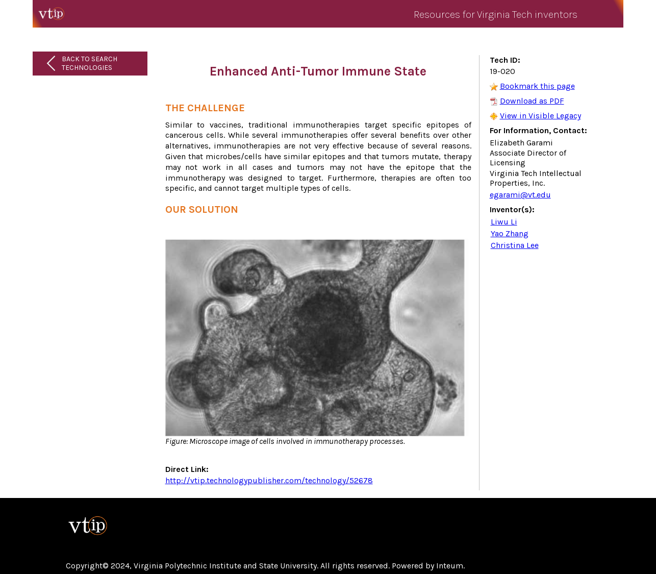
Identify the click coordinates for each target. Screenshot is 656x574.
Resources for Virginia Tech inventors (495, 14)
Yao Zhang (509, 233)
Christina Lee (515, 245)
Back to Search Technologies (89, 63)
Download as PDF (532, 101)
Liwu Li (504, 222)
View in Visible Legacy (540, 115)
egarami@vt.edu (520, 194)
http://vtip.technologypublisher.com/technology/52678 (269, 480)
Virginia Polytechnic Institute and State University (225, 565)
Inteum (449, 565)
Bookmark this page (537, 86)
